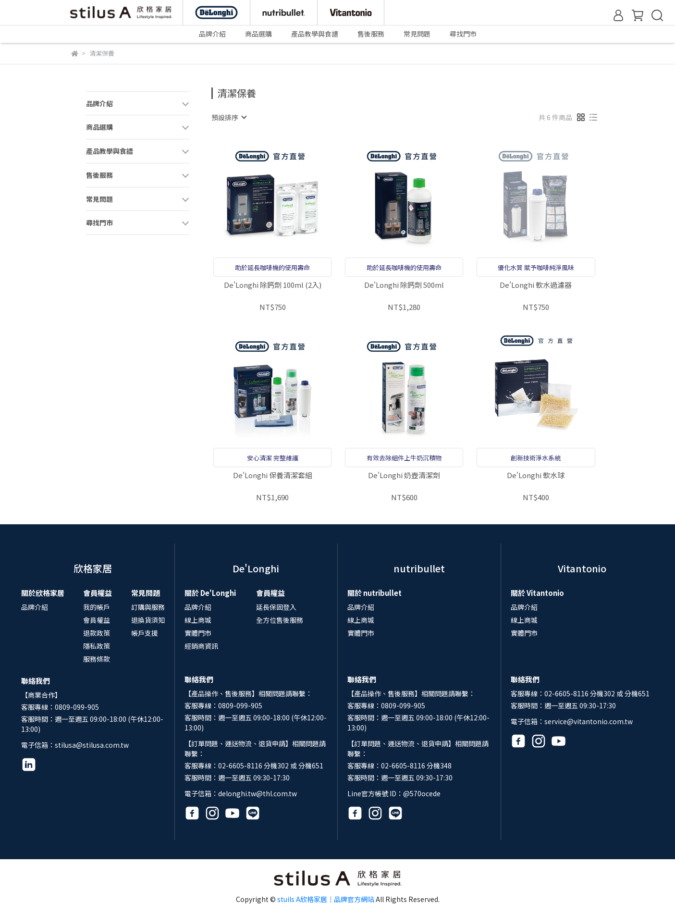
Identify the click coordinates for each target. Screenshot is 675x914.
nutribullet (419, 568)
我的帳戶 (96, 607)
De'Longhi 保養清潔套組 (272, 475)
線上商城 (197, 620)
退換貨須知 (148, 620)
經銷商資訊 (201, 646)
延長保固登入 (276, 607)
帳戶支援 (144, 633)
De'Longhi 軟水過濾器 (536, 285)
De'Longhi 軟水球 (536, 475)
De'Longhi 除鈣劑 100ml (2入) (272, 285)
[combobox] (228, 117)
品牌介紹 (34, 607)
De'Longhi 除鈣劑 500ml (404, 285)
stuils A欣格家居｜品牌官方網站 (325, 899)
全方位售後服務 (279, 620)
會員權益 (96, 620)
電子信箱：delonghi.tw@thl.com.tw (240, 793)
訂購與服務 (148, 607)
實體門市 (197, 633)
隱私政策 (96, 646)
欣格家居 (93, 568)
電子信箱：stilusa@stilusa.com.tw (75, 745)
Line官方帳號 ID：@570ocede (394, 793)
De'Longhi (256, 568)
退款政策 (96, 633)
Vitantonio (582, 568)
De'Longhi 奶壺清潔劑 (404, 475)
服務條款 (96, 659)
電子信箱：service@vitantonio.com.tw (572, 721)
